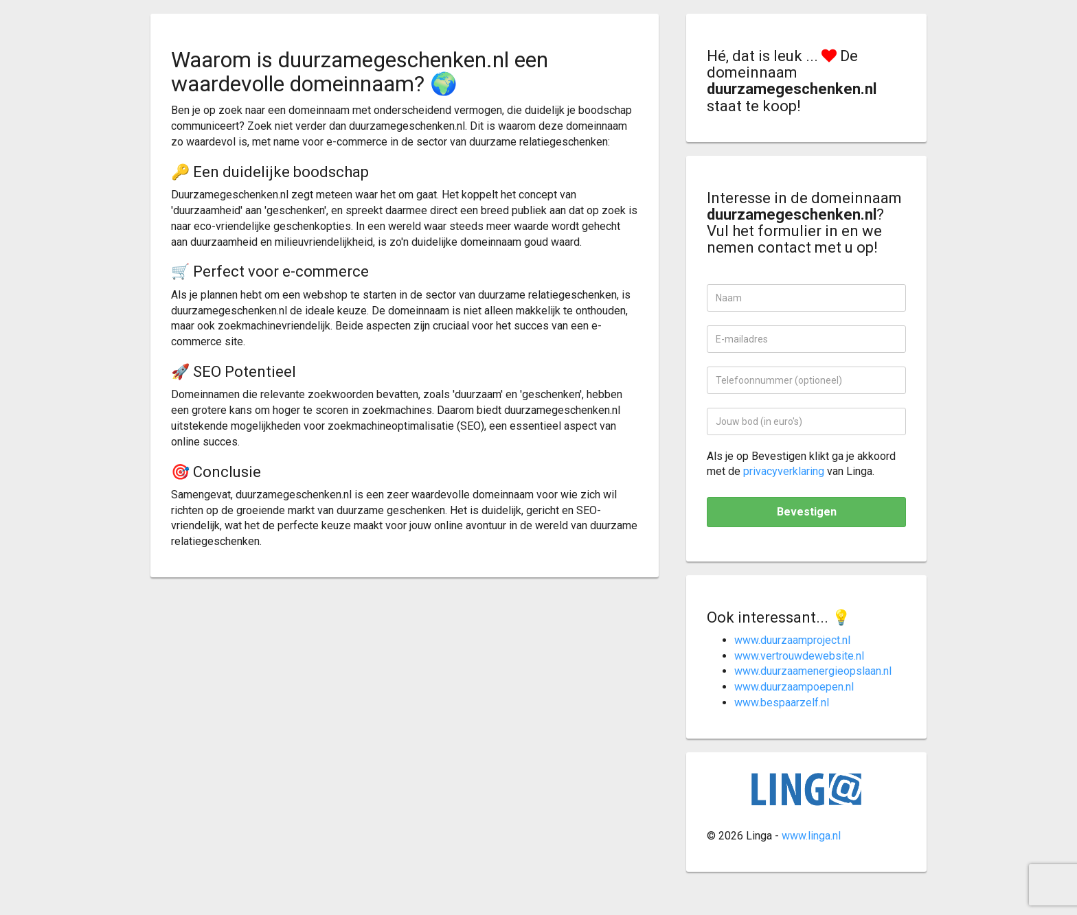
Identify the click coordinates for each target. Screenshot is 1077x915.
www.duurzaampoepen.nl (794, 686)
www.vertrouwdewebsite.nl (799, 655)
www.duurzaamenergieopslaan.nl (813, 670)
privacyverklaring (783, 471)
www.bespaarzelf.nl (781, 702)
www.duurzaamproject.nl (792, 640)
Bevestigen (807, 511)
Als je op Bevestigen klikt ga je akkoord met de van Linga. (801, 464)
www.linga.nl (811, 835)
